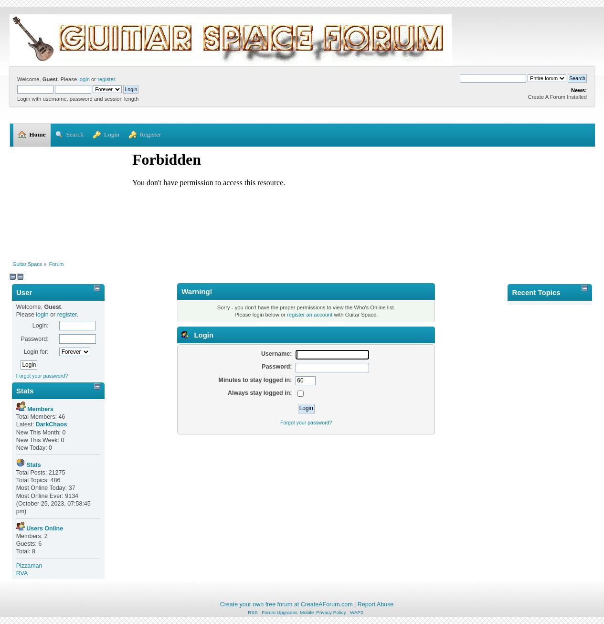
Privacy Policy (331, 612)
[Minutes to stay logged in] (306, 381)
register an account (309, 314)
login (84, 79)
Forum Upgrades (279, 612)
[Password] (332, 367)
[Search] (493, 78)
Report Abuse (376, 604)
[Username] (332, 355)
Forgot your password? (42, 376)
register (106, 79)
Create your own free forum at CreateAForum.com (286, 604)
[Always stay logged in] (300, 394)
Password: (34, 339)
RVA (22, 573)
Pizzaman (29, 565)
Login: (40, 325)
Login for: (36, 352)
